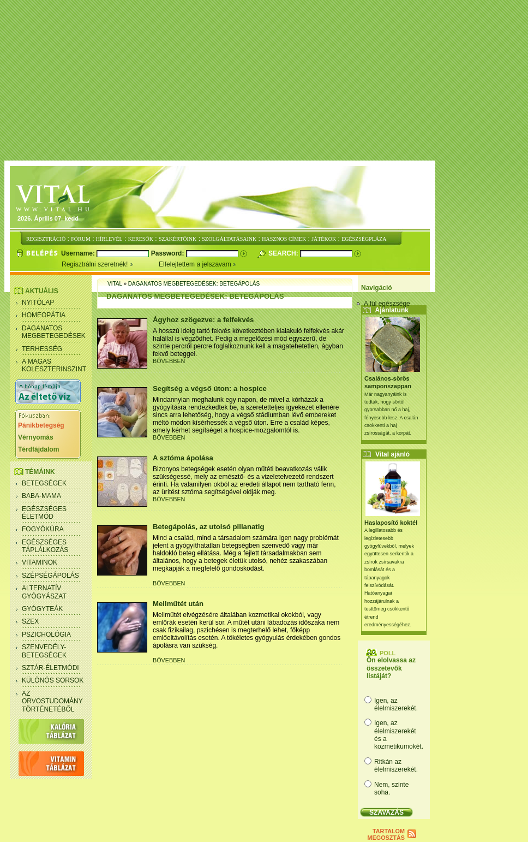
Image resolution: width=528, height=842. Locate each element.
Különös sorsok (52, 680)
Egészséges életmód (44, 512)
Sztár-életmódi (50, 668)
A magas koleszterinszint (54, 365)
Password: (168, 253)
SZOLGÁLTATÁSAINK (229, 239)
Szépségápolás (50, 575)
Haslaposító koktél (390, 522)
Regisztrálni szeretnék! (110, 264)
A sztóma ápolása (183, 458)
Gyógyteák (42, 609)
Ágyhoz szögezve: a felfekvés (203, 320)
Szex (30, 621)
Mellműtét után (178, 604)
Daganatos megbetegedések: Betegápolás (194, 284)
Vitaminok (39, 562)
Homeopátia (43, 315)
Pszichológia (46, 634)
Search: (284, 253)
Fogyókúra (43, 529)
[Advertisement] (266, 80)
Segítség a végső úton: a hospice (210, 388)
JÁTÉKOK (323, 239)
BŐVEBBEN (169, 361)
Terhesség (42, 349)
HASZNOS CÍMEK (284, 239)
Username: (79, 253)
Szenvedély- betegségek (44, 651)
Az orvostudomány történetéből (52, 701)
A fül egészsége (387, 303)
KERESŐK (140, 239)
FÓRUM (81, 239)
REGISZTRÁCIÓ (45, 239)
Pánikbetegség (41, 425)
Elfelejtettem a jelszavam (198, 264)
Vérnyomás (35, 437)
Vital (114, 284)
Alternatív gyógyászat (44, 592)
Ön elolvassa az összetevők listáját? (391, 668)
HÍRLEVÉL (109, 239)
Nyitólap (38, 302)
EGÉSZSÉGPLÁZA (363, 239)
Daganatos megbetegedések (54, 332)
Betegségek (44, 483)
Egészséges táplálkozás (45, 546)
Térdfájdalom (38, 449)
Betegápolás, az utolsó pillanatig (208, 527)
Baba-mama (41, 496)
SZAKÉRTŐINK (177, 239)
